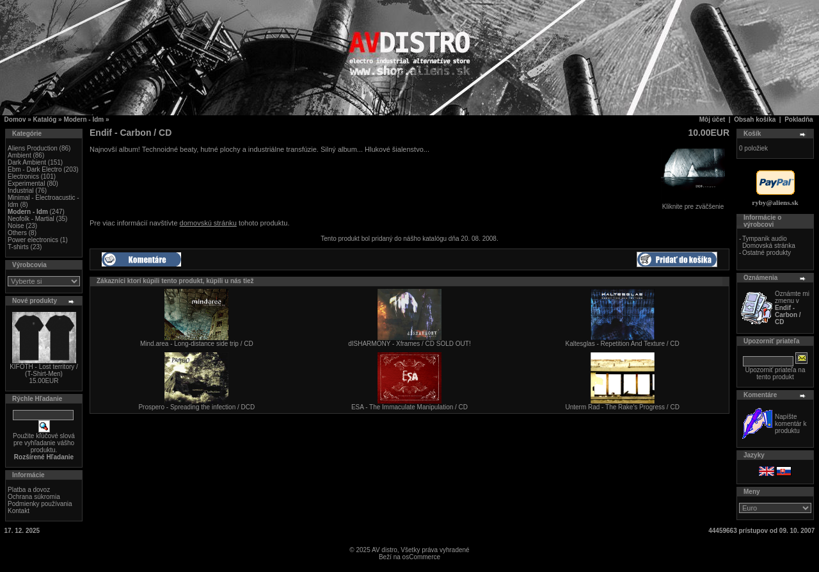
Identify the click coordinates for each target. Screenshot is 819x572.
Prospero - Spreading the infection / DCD (196, 407)
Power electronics (33, 239)
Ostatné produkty (766, 252)
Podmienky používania (40, 503)
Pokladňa (798, 119)
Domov (15, 119)
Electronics (23, 176)
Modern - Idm (83, 119)
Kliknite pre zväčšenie (693, 203)
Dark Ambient (27, 162)
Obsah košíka (754, 119)
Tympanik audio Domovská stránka (768, 242)
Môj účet (712, 119)
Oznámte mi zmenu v (792, 307)
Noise (16, 225)
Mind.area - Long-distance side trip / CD (196, 343)
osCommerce (421, 556)
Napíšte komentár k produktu (790, 423)
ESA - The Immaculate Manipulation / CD (409, 407)
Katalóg (45, 119)
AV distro (384, 549)
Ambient (19, 155)
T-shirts (18, 246)
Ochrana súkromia (34, 496)
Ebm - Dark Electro (34, 169)
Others (17, 232)
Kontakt (18, 510)
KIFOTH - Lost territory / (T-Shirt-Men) (44, 370)
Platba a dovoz (29, 489)
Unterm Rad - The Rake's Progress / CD (622, 407)
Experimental (26, 183)
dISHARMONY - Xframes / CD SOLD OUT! (409, 343)
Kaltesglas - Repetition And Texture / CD (623, 343)
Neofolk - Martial (31, 218)
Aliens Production (33, 148)
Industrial (21, 190)
